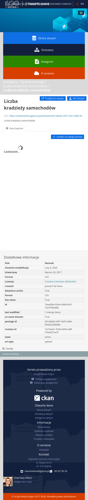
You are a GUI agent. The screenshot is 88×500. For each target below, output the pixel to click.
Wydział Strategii (32, 82)
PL (77, 4)
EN (82, 4)
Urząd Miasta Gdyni (44, 374)
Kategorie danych (44, 417)
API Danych (77, 98)
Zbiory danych (44, 38)
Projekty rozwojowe (44, 438)
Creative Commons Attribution (60, 281)
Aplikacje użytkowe (44, 430)
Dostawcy (44, 49)
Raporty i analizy (44, 434)
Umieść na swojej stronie (67, 136)
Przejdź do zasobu (53, 98)
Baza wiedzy (44, 427)
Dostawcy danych (44, 413)
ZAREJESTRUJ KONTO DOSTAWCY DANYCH (49, 3)
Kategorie (44, 61)
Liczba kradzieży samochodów (25, 86)
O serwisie (44, 73)
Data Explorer (14, 128)
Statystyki (44, 449)
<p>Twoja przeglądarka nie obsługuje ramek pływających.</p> (44, 195)
